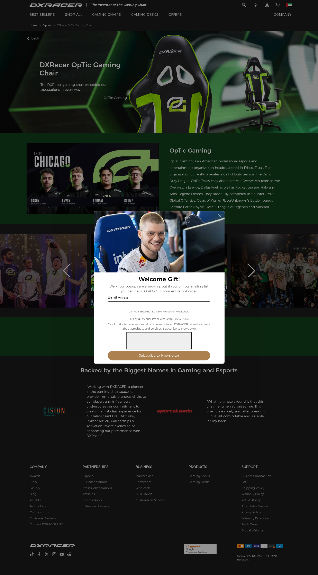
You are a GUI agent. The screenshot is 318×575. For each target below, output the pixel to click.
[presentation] (159, 341)
